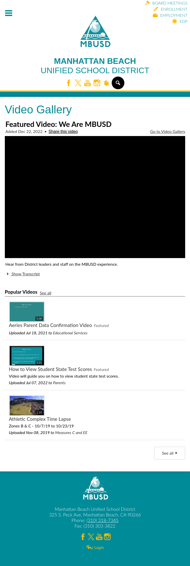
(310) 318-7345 (102, 520)
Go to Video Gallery (167, 131)
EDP (179, 21)
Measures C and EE (71, 432)
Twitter (78, 83)
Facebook (69, 83)
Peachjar (106, 83)
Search (118, 85)
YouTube (87, 83)
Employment (170, 15)
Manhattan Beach (95, 65)
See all (45, 292)
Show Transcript (22, 273)
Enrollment (170, 9)
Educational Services (70, 332)
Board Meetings (166, 3)
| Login (95, 547)
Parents (59, 382)
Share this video (63, 131)
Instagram (97, 83)
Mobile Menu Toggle (8, 13)
